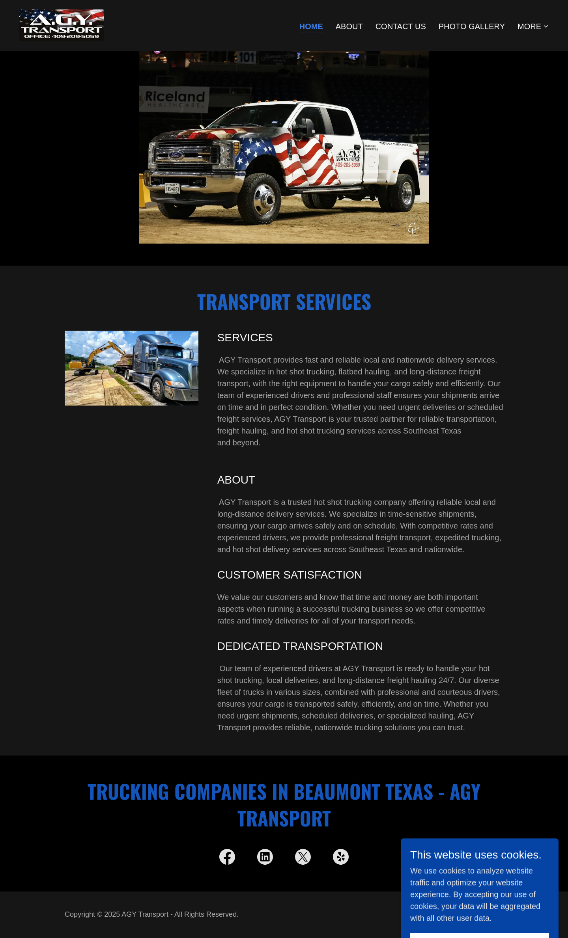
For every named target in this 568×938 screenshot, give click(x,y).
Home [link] (311, 26)
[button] (533, 26)
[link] (61, 24)
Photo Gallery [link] (472, 26)
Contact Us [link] (401, 26)
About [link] (349, 26)
